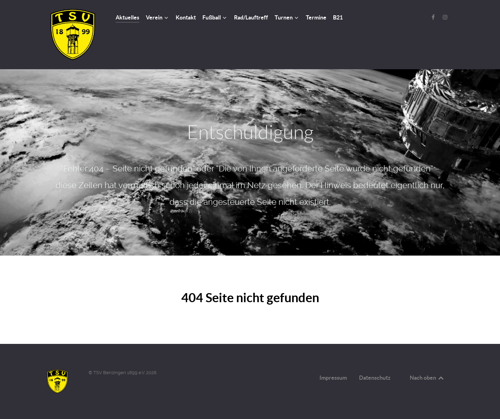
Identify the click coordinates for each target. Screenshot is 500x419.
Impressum (333, 377)
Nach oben (427, 377)
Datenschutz (375, 377)
